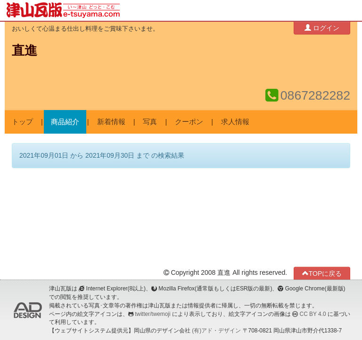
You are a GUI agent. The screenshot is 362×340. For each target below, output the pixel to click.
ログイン (321, 28)
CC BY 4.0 (313, 314)
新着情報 (111, 122)
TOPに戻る (322, 273)
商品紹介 (65, 122)
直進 (24, 50)
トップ (22, 122)
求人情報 (235, 122)
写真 (150, 122)
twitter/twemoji (152, 314)
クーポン (189, 122)
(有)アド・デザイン (216, 330)
